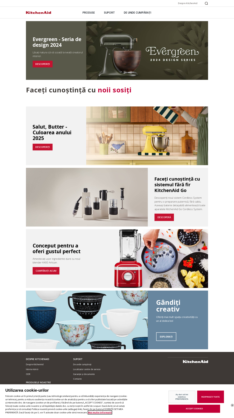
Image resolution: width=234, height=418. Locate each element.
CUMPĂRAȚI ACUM (46, 270)
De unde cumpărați (82, 364)
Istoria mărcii (32, 369)
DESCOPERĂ (164, 217)
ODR (28, 374)
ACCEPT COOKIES (194, 411)
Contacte (77, 378)
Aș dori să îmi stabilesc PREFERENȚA (181, 399)
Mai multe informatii (100, 414)
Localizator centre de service (86, 369)
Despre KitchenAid (187, 3)
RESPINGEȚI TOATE (210, 399)
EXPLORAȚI (166, 336)
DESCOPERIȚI (42, 64)
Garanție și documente (84, 374)
